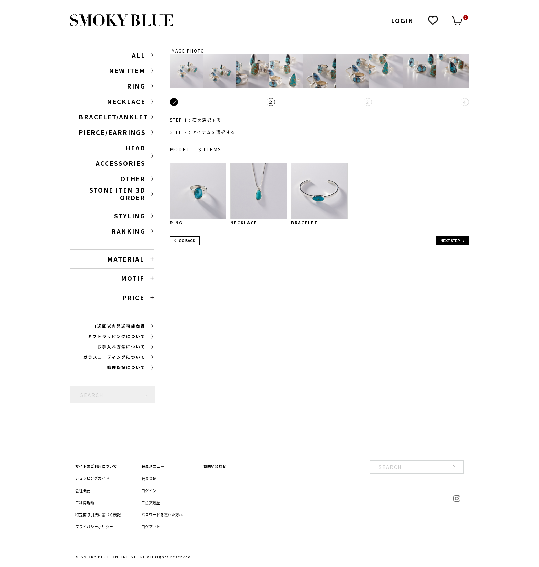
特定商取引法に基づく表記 (98, 514)
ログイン (148, 490)
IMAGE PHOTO (187, 51)
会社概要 (82, 490)
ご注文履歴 (150, 502)
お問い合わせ (215, 466)
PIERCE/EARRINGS (112, 132)
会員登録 (148, 478)
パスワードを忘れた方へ (162, 514)
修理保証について (126, 367)
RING (136, 85)
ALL (138, 54)
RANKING (128, 231)
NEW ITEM (127, 70)
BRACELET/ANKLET (113, 116)
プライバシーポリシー (94, 526)
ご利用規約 (84, 502)
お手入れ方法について (121, 346)
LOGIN (402, 20)
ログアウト (150, 526)
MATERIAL (125, 258)
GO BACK (184, 241)
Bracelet (304, 222)
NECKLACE (126, 101)
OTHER (132, 178)
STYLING (129, 215)
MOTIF (132, 278)
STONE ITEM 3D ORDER (117, 193)
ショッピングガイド (92, 478)
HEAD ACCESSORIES (120, 155)
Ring (176, 222)
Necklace (243, 222)
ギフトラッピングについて (116, 336)
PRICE (133, 297)
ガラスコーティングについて (114, 357)
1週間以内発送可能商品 (119, 326)
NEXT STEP (452, 241)
